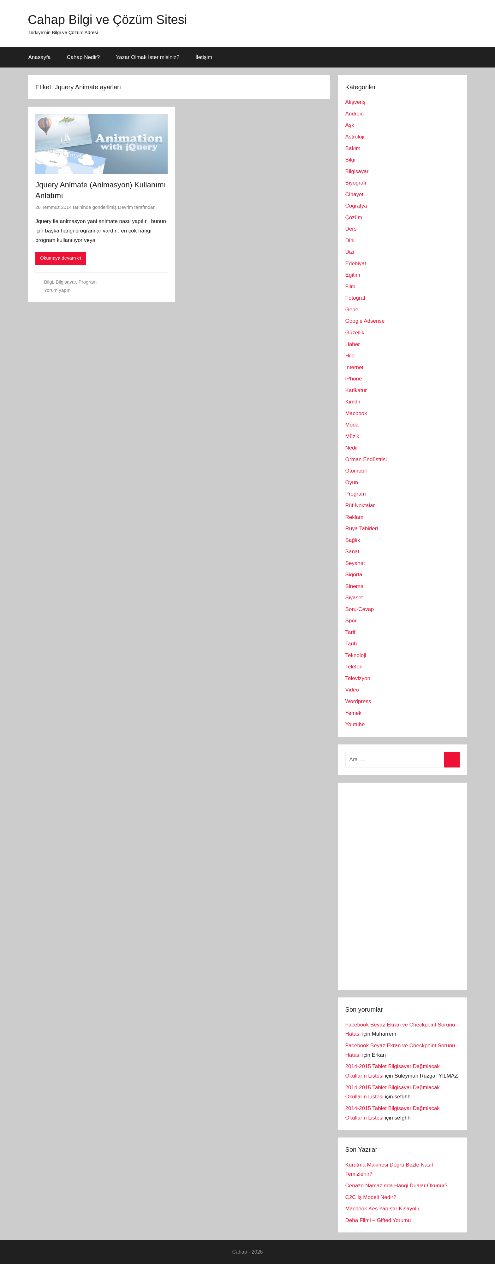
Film (350, 287)
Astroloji (354, 137)
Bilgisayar (66, 282)
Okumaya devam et (60, 258)
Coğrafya (356, 206)
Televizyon (357, 678)
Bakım (353, 148)
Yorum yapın (57, 290)
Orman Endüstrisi (366, 459)
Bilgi (48, 282)
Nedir (351, 448)
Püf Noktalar (360, 506)
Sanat (352, 552)
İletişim (203, 57)
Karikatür (356, 390)
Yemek (353, 713)
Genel (352, 310)
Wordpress (358, 701)
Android (354, 114)
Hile (350, 356)
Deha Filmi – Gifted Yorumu (378, 1220)
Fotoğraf (355, 298)
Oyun (351, 482)
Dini (350, 241)
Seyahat (355, 563)
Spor (351, 621)
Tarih (351, 644)
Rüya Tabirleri (361, 529)
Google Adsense (365, 321)
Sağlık (352, 540)
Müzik (352, 436)
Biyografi (355, 183)
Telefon (354, 667)
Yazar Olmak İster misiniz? (147, 57)
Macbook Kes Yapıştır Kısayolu (382, 1209)
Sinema (354, 586)
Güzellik (354, 333)
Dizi (349, 252)
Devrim (125, 207)
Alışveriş (355, 102)
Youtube (355, 724)
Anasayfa (39, 57)
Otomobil (356, 471)
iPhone (353, 379)
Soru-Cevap (359, 609)
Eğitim (352, 275)
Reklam (354, 517)
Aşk (349, 125)
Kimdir (353, 402)
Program (88, 282)
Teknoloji (355, 655)
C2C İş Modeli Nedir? (371, 1197)
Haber (352, 344)
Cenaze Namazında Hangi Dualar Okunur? (396, 1186)
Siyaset (354, 598)
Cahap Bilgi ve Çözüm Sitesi (107, 19)
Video (352, 690)
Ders (351, 229)
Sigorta (353, 575)
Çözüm (353, 217)
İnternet (354, 367)
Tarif (350, 632)
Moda (352, 425)
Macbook (356, 413)
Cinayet (354, 194)
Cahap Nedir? (83, 57)
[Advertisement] (392, 884)
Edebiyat (355, 264)
